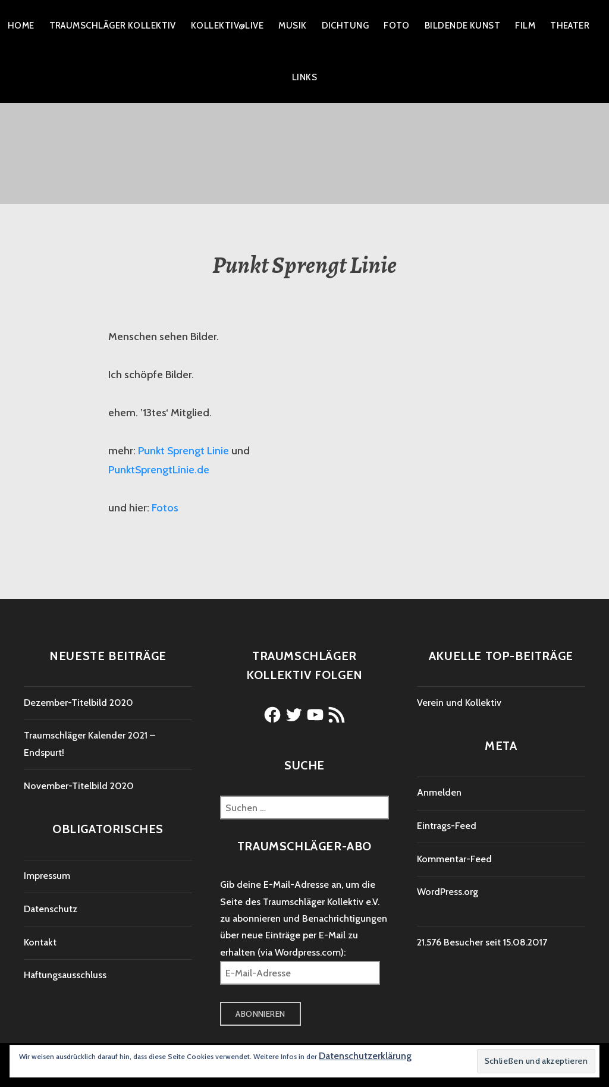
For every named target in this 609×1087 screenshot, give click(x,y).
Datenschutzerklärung (365, 1055)
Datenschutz (50, 909)
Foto (397, 25)
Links (304, 77)
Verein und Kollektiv (459, 702)
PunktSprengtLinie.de (158, 469)
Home (21, 25)
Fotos (165, 507)
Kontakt (40, 942)
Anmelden (439, 792)
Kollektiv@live (227, 25)
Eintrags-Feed (446, 825)
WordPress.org (447, 891)
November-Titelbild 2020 (79, 785)
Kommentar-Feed (454, 859)
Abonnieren (260, 1014)
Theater (569, 25)
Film (525, 25)
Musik (292, 25)
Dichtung (345, 25)
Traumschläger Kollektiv (112, 25)
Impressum (47, 875)
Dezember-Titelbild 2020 (78, 702)
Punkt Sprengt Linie (183, 450)
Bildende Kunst (462, 25)
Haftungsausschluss (65, 975)
